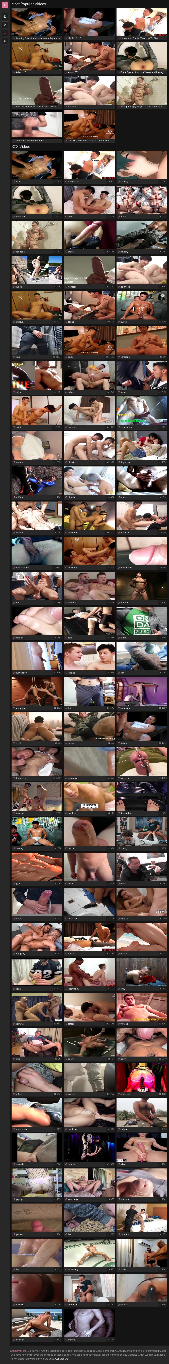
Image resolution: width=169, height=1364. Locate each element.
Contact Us (61, 1359)
